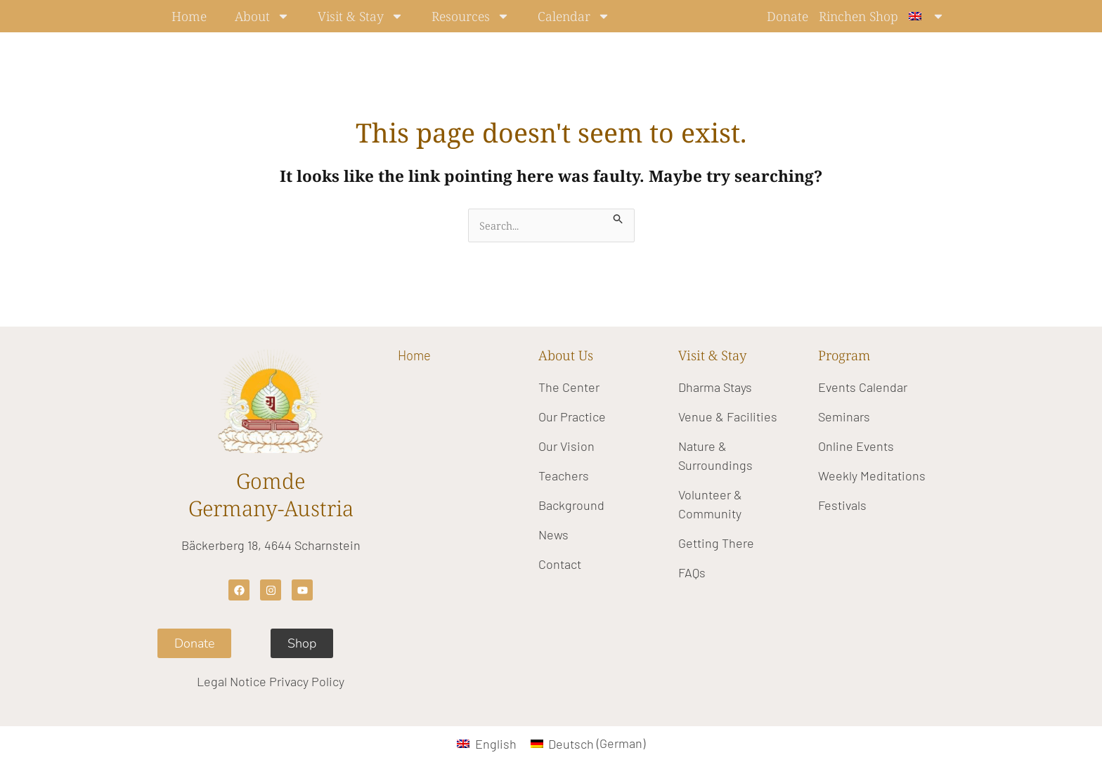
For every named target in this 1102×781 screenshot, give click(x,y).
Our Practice (572, 416)
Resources (471, 16)
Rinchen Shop (858, 16)
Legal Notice (231, 682)
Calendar (574, 16)
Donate (787, 16)
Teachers (563, 475)
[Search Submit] (619, 217)
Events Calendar (862, 387)
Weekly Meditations (872, 475)
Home (189, 16)
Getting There (716, 543)
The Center (568, 387)
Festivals (842, 505)
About (262, 16)
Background (571, 505)
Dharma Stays (715, 387)
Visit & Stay (360, 16)
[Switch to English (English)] (486, 743)
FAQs (692, 572)
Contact (559, 564)
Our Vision (566, 446)
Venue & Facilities (727, 416)
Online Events (856, 446)
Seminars (844, 416)
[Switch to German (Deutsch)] (588, 743)
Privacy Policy (306, 682)
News (553, 534)
